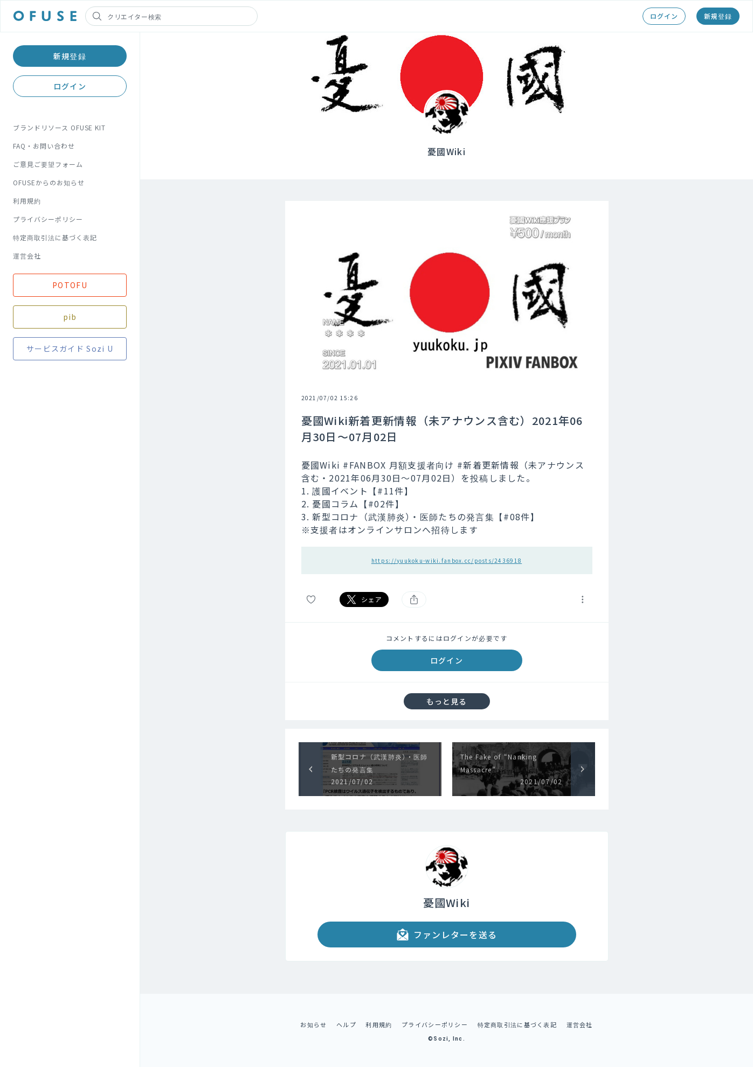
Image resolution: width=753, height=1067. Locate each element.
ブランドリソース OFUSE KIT (59, 127)
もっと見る (446, 701)
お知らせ (313, 1024)
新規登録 (718, 15)
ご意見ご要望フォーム (48, 164)
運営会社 (27, 255)
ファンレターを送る (447, 934)
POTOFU (69, 285)
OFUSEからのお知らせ (49, 182)
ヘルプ (346, 1024)
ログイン (664, 15)
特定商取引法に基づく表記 (55, 237)
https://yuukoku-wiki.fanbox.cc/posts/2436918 (446, 560)
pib (70, 316)
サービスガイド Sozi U (69, 348)
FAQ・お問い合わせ (44, 145)
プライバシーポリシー (48, 219)
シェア (364, 599)
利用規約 (27, 200)
